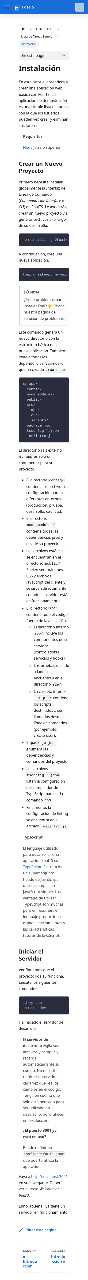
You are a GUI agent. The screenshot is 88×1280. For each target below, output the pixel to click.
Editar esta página (37, 1230)
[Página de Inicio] (23, 29)
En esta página (35, 55)
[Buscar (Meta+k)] (79, 7)
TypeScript (32, 866)
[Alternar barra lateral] (7, 7)
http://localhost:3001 (49, 1176)
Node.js (29, 147)
